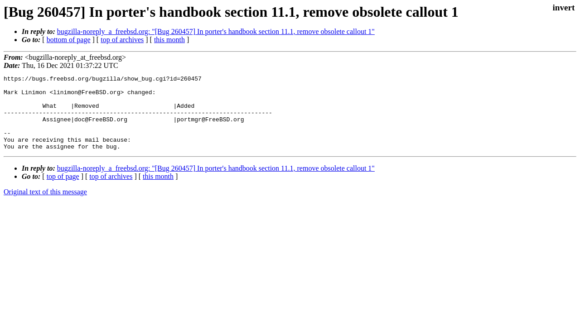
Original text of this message (45, 207)
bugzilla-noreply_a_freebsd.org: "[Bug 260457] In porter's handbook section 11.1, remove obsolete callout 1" (216, 31)
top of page (63, 191)
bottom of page (69, 39)
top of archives (122, 39)
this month (169, 39)
